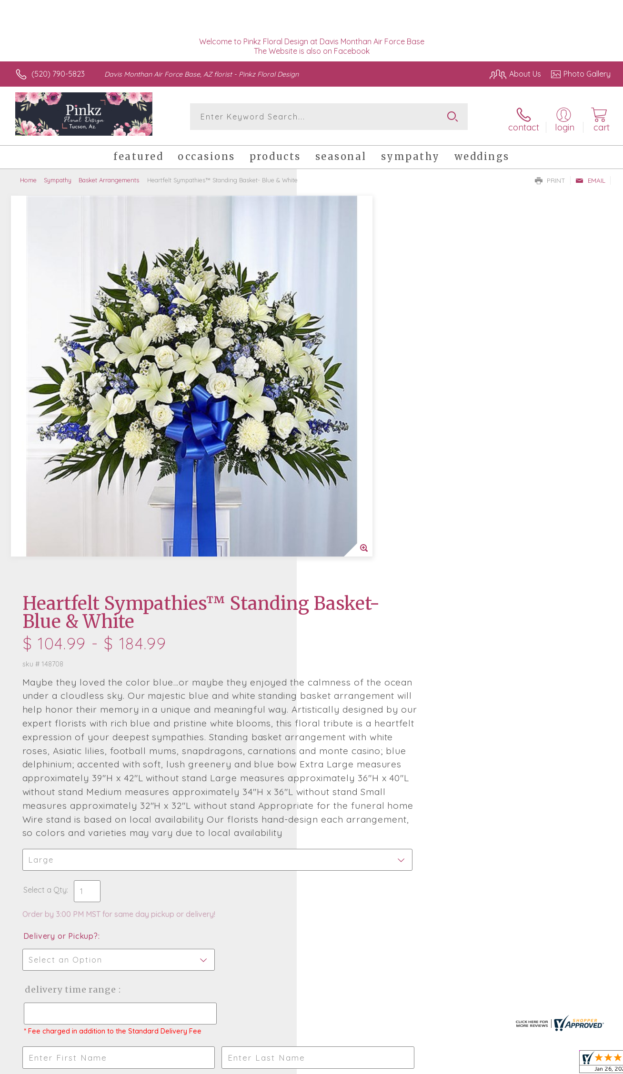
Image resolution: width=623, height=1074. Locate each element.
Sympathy (57, 176)
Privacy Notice (456, 1064)
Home (28, 176)
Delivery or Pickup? (349, 588)
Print (550, 176)
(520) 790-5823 (58, 74)
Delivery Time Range (359, 641)
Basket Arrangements (109, 176)
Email (590, 176)
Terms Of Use (400, 1064)
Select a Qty (334, 542)
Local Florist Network (524, 1064)
